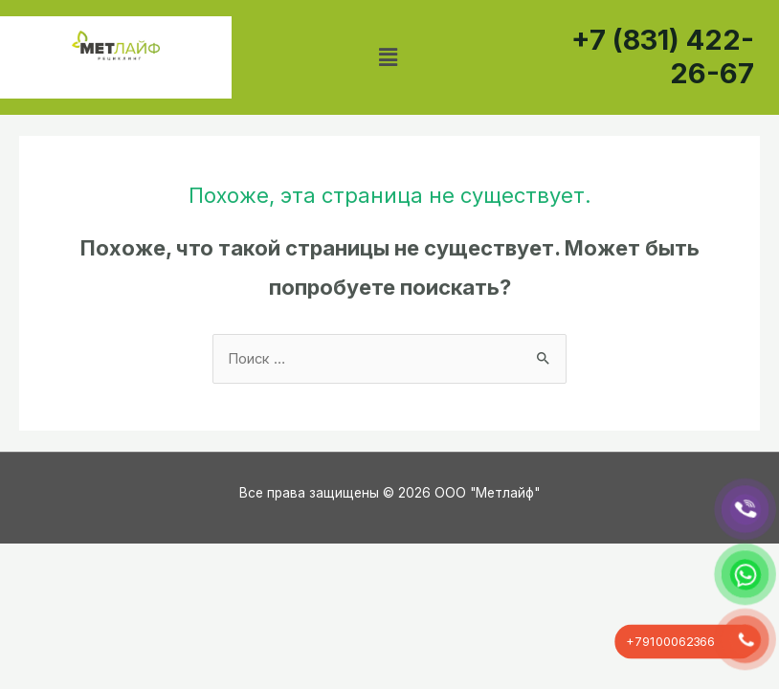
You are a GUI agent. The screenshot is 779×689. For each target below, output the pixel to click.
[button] (388, 57)
